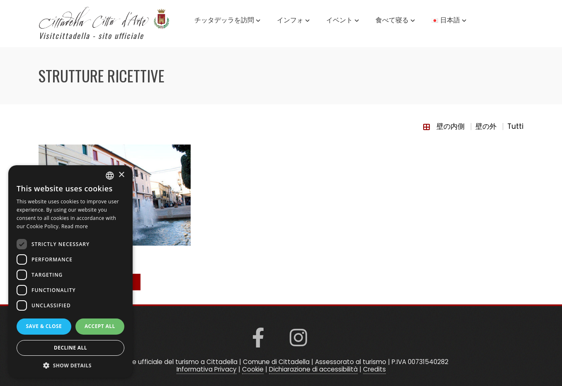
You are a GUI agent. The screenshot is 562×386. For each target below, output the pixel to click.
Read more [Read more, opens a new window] (74, 226)
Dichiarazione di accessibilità (313, 369)
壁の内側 (450, 126)
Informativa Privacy (207, 369)
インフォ (293, 20)
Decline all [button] (70, 347)
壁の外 (486, 126)
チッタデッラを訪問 (227, 20)
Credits (374, 369)
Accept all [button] (100, 326)
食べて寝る (395, 20)
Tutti (515, 126)
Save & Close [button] (44, 326)
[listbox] (110, 175)
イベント (342, 20)
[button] (70, 365)
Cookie (253, 369)
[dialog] (70, 271)
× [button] (121, 175)
